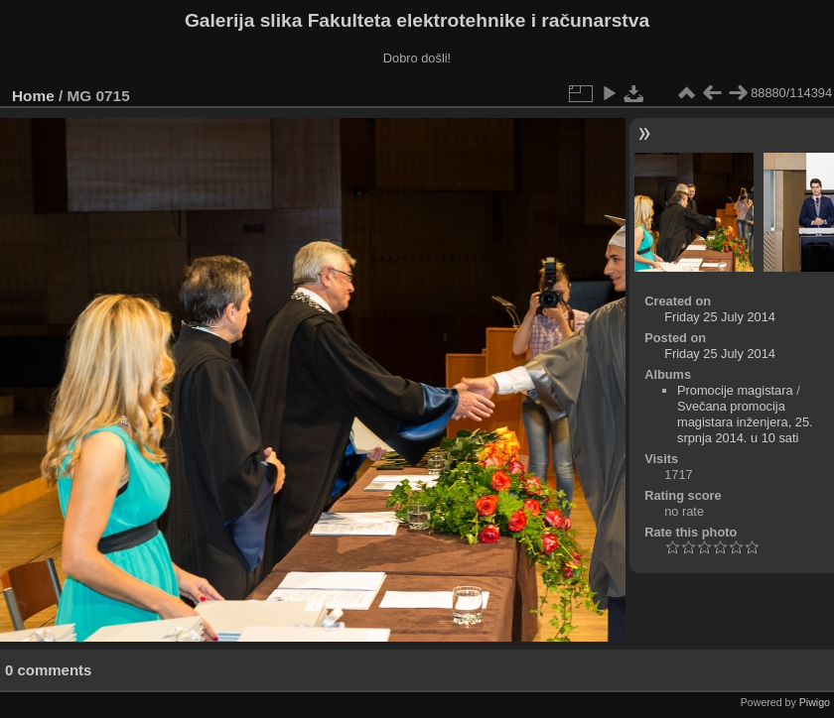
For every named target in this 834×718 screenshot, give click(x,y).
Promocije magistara (735, 390)
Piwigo (814, 702)
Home (33, 95)
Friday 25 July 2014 (719, 316)
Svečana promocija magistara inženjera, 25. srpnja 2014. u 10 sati (745, 422)
